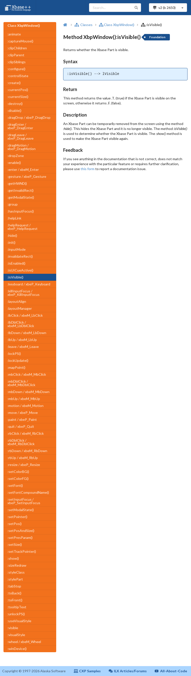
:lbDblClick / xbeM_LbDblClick (20, 324)
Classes (84, 25)
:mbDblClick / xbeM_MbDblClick (21, 383)
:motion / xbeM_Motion (25, 405)
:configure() (16, 69)
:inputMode (16, 249)
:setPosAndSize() (20, 530)
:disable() (14, 110)
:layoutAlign (16, 301)
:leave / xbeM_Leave (23, 346)
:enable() (14, 162)
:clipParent (15, 55)
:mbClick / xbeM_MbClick (26, 374)
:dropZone (15, 156)
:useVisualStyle (19, 621)
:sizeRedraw (16, 565)
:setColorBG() (18, 471)
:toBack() (14, 593)
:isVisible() (15, 277)
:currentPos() (17, 90)
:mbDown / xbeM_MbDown (28, 392)
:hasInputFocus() (20, 211)
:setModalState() (20, 510)
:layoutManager (19, 308)
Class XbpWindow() (116, 25)
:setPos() (14, 524)
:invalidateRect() (20, 256)
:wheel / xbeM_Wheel (24, 642)
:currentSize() (17, 96)
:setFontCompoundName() (28, 492)
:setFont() (15, 485)
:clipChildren (17, 48)
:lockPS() (14, 353)
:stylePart (15, 579)
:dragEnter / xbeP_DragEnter (20, 126)
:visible (12, 628)
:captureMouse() (20, 41)
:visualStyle (16, 635)
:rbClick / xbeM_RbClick (25, 433)
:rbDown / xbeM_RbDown (27, 451)
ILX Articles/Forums (128, 671)
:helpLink (14, 218)
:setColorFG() (18, 478)
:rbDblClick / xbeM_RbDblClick (21, 442)
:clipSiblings (16, 62)
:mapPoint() (16, 367)
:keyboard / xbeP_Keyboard (28, 284)
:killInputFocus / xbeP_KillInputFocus (23, 293)
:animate (14, 34)
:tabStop (14, 586)
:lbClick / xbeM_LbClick (25, 315)
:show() (13, 558)
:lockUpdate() (17, 360)
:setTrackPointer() (21, 551)
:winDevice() (17, 648)
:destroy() (15, 103)
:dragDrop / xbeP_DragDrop (28, 117)
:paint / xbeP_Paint (22, 419)
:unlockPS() (16, 614)
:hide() (12, 235)
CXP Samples (87, 671)
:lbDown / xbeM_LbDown (26, 333)
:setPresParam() (20, 537)
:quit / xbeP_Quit (20, 426)
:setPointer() (17, 517)
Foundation (157, 37)
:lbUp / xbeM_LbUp (22, 340)
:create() (14, 83)
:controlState (17, 76)
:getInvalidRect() (20, 190)
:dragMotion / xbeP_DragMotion (21, 147)
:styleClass (16, 572)
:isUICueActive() (20, 270)
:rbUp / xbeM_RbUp (22, 458)
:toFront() (14, 600)
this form (88, 169)
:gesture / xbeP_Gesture (26, 176)
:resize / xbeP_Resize (23, 464)
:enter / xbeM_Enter (23, 169)
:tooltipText (16, 607)
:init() (11, 242)
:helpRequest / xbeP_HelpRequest (22, 227)
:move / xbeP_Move (22, 412)
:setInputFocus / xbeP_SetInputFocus (23, 501)
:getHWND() (17, 183)
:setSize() (14, 544)
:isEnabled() (16, 263)
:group (12, 204)
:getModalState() (20, 197)
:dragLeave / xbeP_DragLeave (20, 136)
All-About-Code (171, 671)
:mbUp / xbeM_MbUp (23, 399)
